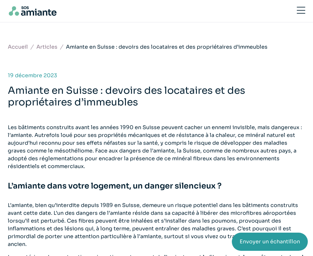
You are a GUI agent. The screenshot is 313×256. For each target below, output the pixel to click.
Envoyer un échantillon (270, 241)
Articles (46, 46)
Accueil (18, 46)
